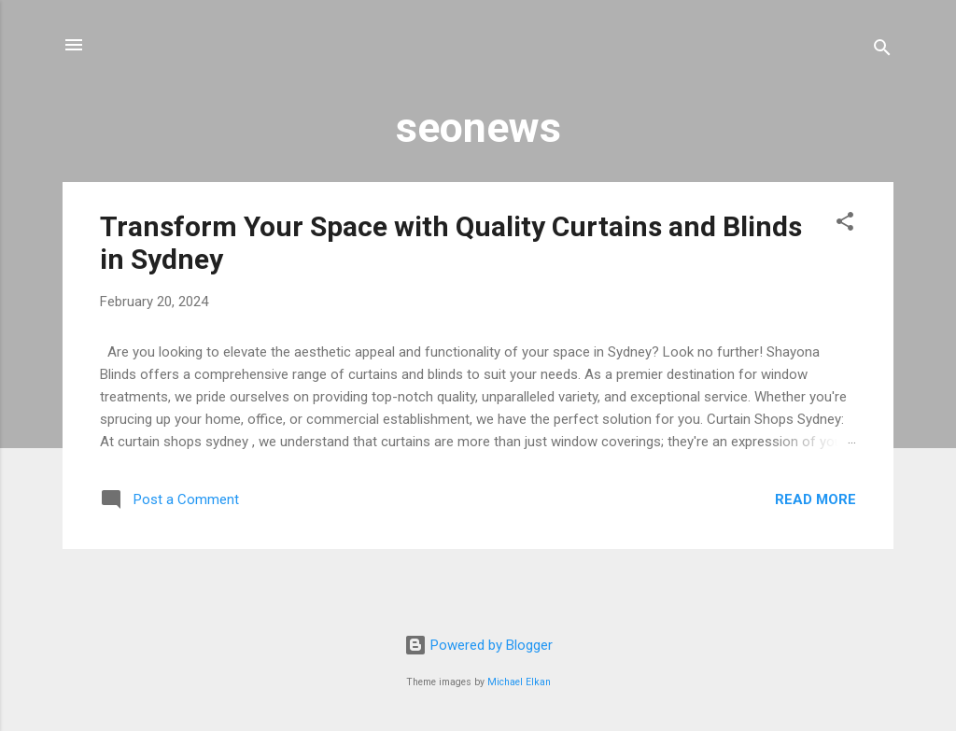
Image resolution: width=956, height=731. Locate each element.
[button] (845, 224)
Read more (815, 499)
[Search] (882, 50)
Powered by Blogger (478, 645)
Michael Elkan (519, 682)
